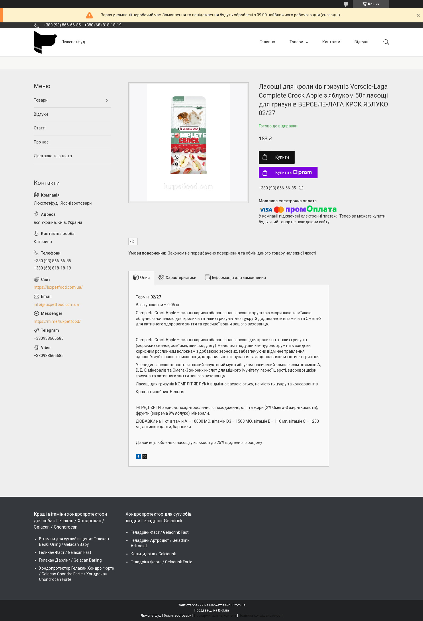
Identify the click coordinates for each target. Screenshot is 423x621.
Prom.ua (239, 605)
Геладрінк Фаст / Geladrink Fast (160, 532)
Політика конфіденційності (261, 616)
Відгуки (362, 42)
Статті (40, 128)
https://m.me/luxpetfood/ (57, 321)
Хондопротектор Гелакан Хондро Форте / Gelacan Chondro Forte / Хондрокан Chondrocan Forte (76, 574)
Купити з (293, 172)
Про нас (41, 142)
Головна (267, 42)
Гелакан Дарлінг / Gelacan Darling (70, 560)
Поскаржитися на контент (215, 616)
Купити (282, 157)
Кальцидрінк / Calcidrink (153, 554)
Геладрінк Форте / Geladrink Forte (161, 562)
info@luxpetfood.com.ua (56, 304)
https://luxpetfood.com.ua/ (58, 287)
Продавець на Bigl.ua (211, 610)
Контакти (331, 42)
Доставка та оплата (53, 156)
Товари (296, 42)
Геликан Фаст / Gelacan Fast (65, 552)
